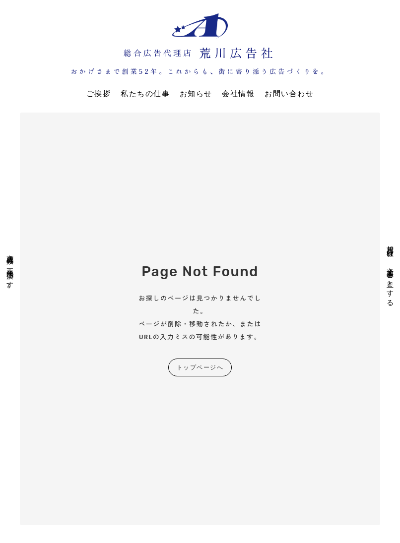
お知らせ (196, 94)
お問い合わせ (289, 94)
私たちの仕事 (145, 94)
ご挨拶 (98, 94)
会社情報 (238, 94)
